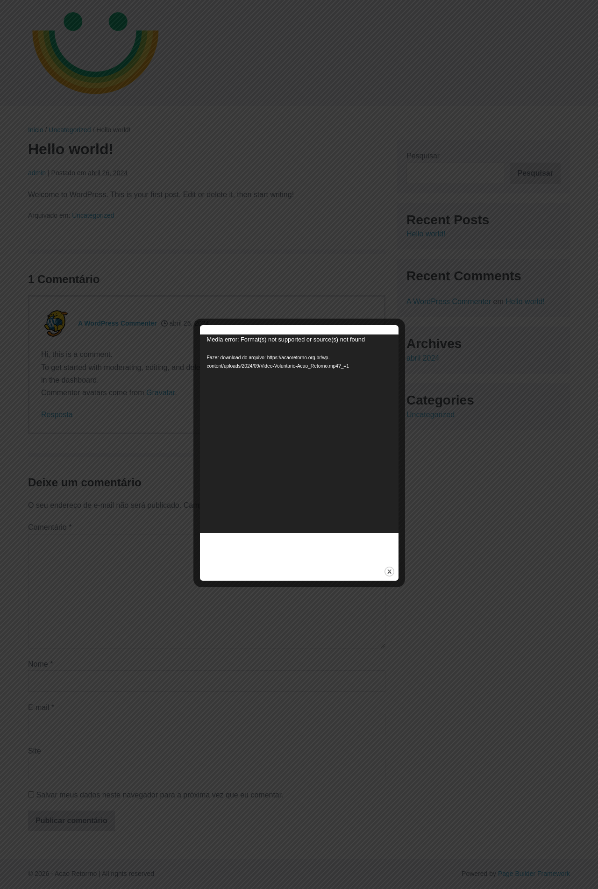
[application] (299, 433)
